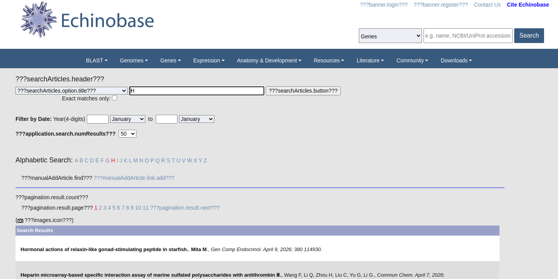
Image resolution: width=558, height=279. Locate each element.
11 (146, 208)
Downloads (454, 60)
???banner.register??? (441, 5)
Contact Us (487, 5)
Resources (327, 60)
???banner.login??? (384, 5)
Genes (168, 60)
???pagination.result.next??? (185, 208)
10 (138, 208)
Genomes (132, 60)
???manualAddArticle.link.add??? (134, 178)
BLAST (94, 60)
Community (410, 60)
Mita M (199, 249)
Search (529, 35)
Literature (367, 60)
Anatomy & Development (267, 60)
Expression (206, 60)
